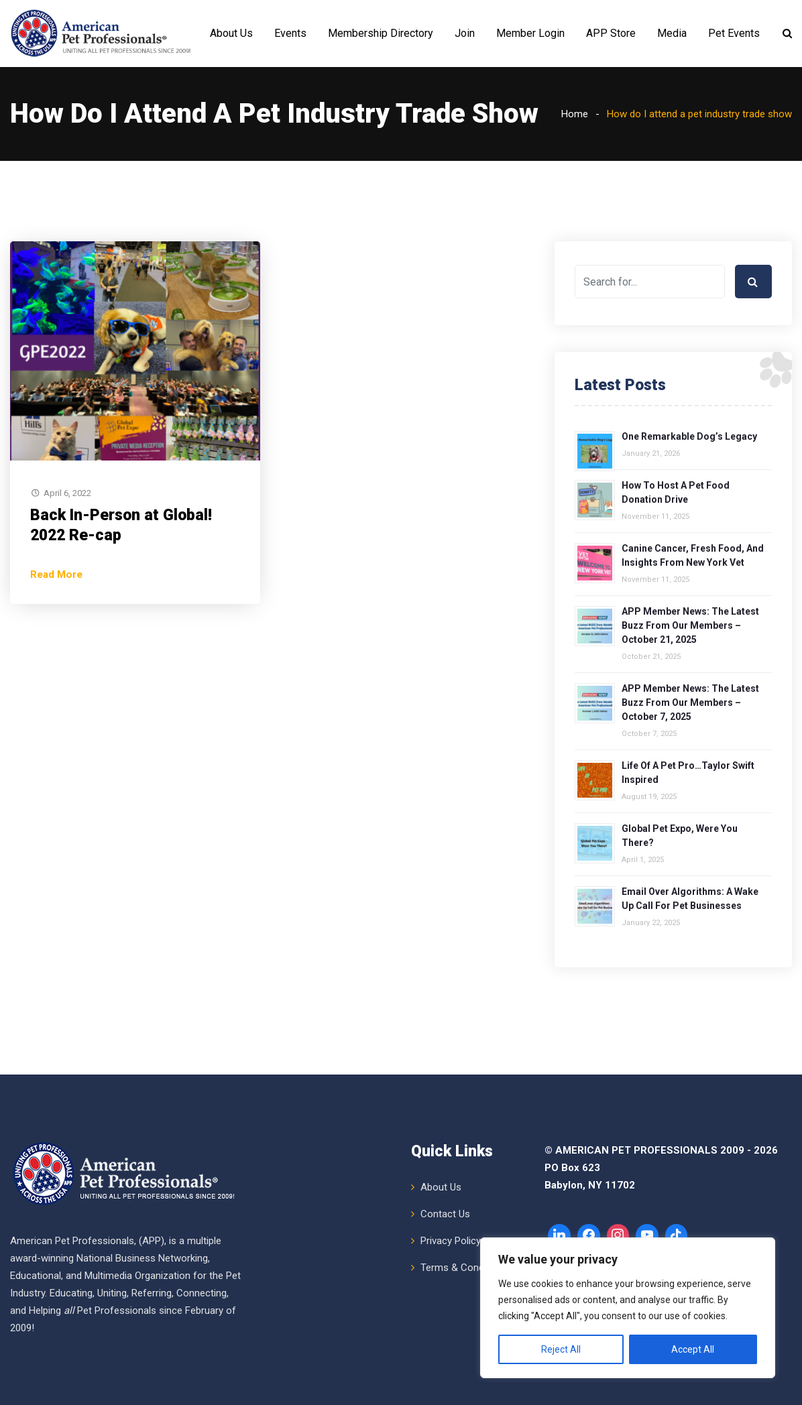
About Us (231, 33)
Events (290, 33)
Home (574, 114)
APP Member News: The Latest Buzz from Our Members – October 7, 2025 (690, 702)
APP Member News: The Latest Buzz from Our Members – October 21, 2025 (690, 625)
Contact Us (445, 1214)
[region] (627, 1307)
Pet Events (734, 33)
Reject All (561, 1349)
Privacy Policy (450, 1241)
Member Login (530, 33)
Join (465, 33)
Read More (56, 574)
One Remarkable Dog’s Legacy (689, 436)
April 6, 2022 (67, 493)
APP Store (611, 33)
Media (672, 33)
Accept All (692, 1349)
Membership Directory (380, 33)
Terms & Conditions (464, 1268)
